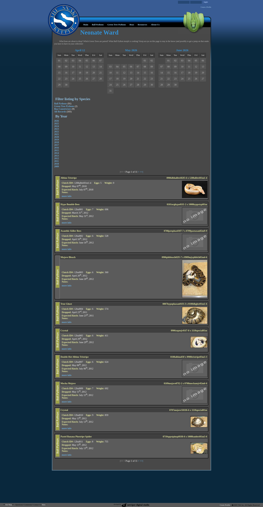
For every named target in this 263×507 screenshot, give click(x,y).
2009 (56, 166)
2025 (56, 123)
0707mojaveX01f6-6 (179, 410)
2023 (56, 129)
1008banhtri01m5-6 (197, 436)
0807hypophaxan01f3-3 (174, 304)
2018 (56, 142)
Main (85, 24)
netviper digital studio (135, 505)
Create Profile (225, 505)
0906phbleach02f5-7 (172, 257)
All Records (60, 111)
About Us (155, 24)
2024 (56, 126)
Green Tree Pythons (116, 24)
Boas (131, 24)
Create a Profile (206, 7)
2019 (56, 139)
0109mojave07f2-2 (173, 383)
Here (43, 505)
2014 (56, 153)
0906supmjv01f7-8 (180, 330)
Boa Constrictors (62, 109)
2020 (56, 137)
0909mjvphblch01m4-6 (195, 257)
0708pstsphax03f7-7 (174, 231)
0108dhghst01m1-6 (197, 304)
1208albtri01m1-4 (198, 178)
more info (66, 196)
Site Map (8, 505)
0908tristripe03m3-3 (197, 357)
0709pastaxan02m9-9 (196, 231)
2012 (56, 158)
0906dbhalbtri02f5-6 (177, 178)
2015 (56, 150)
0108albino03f (177, 357)
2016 (56, 147)
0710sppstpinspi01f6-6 (174, 436)
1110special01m (199, 330)
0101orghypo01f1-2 (176, 204)
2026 (56, 121)
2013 (56, 156)
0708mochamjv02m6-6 (196, 383)
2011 (56, 161)
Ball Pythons (98, 24)
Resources (142, 24)
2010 (56, 164)
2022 (56, 131)
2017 (56, 145)
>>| (141, 172)
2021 (56, 134)
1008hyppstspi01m (198, 204)
